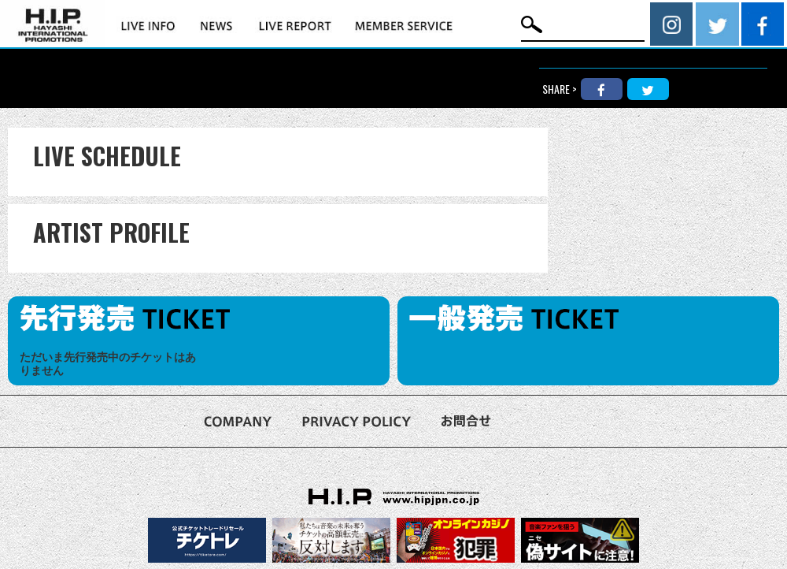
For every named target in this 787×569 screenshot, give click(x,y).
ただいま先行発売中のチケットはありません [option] (108, 364)
